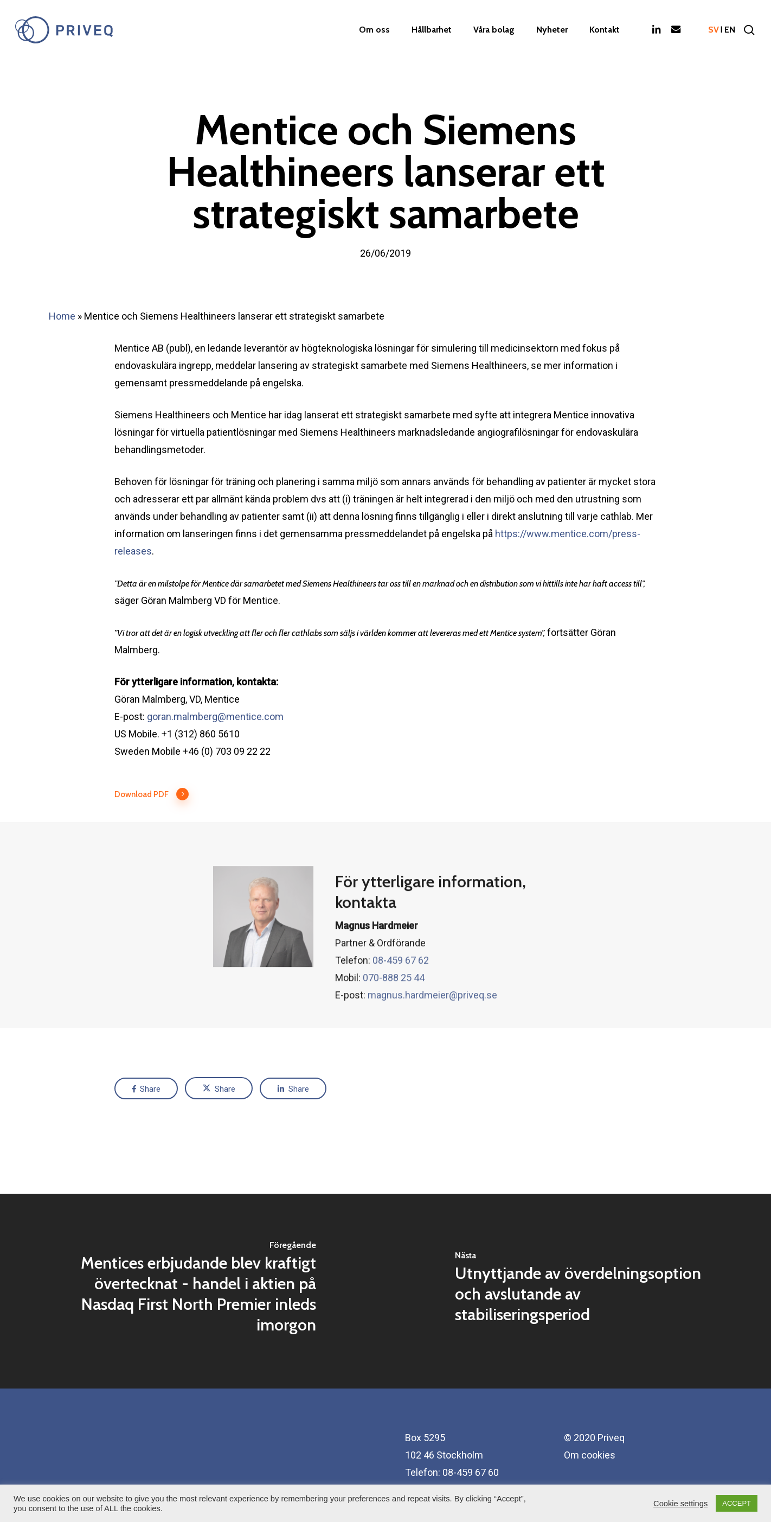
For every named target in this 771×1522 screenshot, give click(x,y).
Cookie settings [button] (680, 1503)
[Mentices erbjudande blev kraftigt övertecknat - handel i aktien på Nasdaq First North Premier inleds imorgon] (193, 1291)
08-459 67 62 (400, 980)
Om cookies (589, 1455)
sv (713, 30)
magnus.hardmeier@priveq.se (432, 1015)
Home (62, 316)
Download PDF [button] (151, 794)
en (729, 30)
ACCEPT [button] (736, 1503)
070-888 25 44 (394, 998)
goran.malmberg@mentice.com (215, 716)
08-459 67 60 (470, 1472)
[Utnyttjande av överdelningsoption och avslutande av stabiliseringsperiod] (578, 1291)
